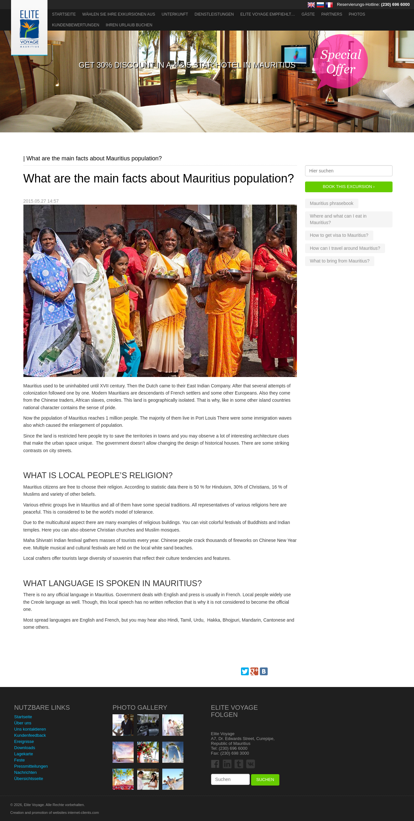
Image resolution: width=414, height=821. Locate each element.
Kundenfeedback (30, 735)
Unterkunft (175, 14)
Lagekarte (23, 753)
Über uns (23, 722)
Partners (331, 14)
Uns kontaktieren (30, 729)
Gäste (308, 14)
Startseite (64, 14)
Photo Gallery (140, 707)
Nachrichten (25, 772)
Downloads (24, 747)
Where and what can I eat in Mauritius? (338, 219)
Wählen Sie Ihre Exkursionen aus (118, 14)
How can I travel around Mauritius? (345, 248)
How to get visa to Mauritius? (339, 235)
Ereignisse (24, 741)
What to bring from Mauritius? (340, 260)
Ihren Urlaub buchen (129, 25)
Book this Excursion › (348, 186)
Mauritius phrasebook (332, 203)
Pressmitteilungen (31, 766)
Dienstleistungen (214, 14)
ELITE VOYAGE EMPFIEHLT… (267, 14)
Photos (357, 14)
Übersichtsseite (28, 778)
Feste (19, 760)
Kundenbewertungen (75, 25)
